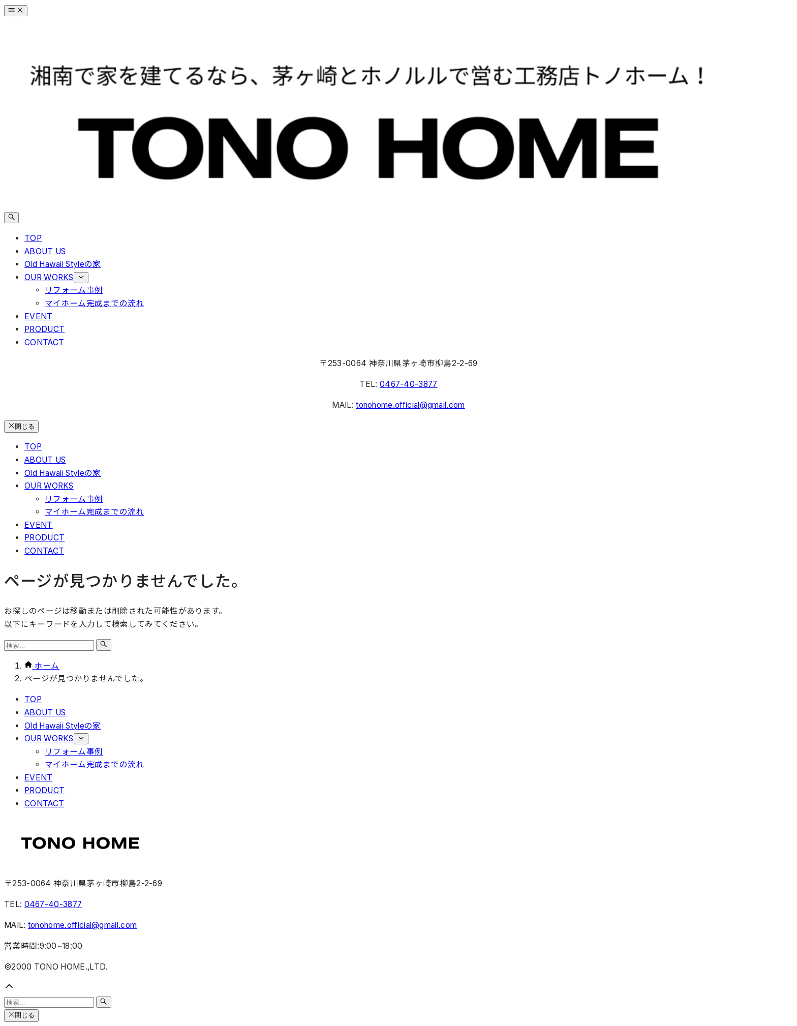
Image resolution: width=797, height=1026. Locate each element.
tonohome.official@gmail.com (410, 405)
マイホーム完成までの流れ (94, 764)
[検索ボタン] (11, 217)
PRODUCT (44, 790)
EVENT (38, 777)
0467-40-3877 (409, 384)
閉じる (21, 426)
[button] (398, 988)
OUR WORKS (56, 738)
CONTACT (44, 803)
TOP (33, 699)
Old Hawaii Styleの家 (62, 726)
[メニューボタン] (15, 10)
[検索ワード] (49, 645)
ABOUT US (45, 712)
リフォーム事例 (74, 752)
